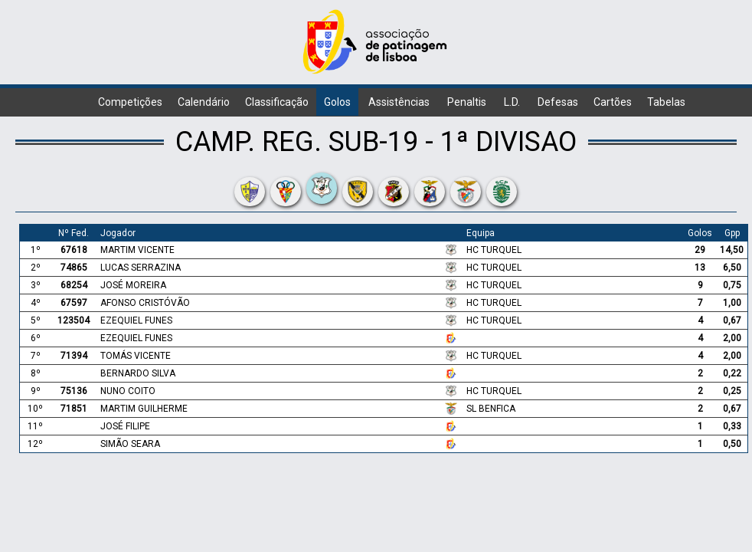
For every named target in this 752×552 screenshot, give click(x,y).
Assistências (399, 102)
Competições (130, 102)
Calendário (204, 102)
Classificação (277, 102)
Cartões (612, 102)
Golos (337, 102)
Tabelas (666, 102)
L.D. (512, 102)
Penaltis (466, 102)
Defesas (558, 102)
